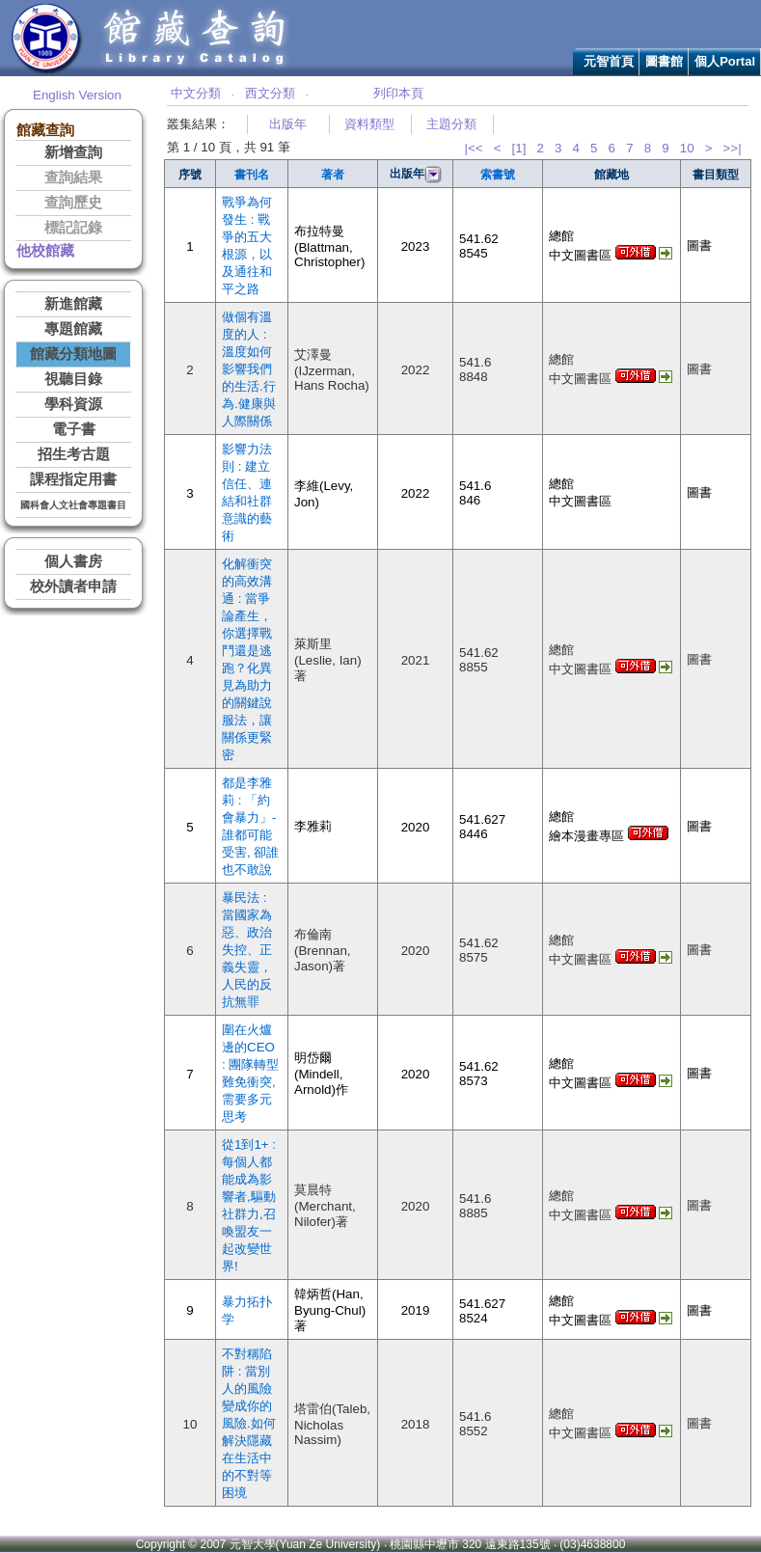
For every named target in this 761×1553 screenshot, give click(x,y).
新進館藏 (73, 304)
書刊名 (251, 174)
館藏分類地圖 (73, 354)
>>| (732, 148)
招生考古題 (74, 454)
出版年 (288, 124)
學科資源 (73, 404)
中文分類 (196, 93)
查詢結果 (73, 177)
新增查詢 (73, 152)
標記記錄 (73, 227)
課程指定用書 (73, 479)
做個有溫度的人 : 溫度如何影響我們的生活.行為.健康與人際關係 (249, 369)
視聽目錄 (73, 379)
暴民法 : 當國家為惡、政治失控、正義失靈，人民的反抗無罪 (247, 949)
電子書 (73, 429)
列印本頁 (398, 93)
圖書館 (664, 61)
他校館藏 (45, 251)
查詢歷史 (73, 202)
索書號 (497, 174)
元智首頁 (609, 61)
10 (687, 148)
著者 (332, 174)
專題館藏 (73, 329)
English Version (77, 95)
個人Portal (724, 61)
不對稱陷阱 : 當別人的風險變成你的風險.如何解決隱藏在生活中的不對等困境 (249, 1423)
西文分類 (270, 93)
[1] (519, 148)
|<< (473, 148)
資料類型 (369, 124)
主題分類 (451, 124)
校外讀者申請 (73, 586)
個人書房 (73, 561)
